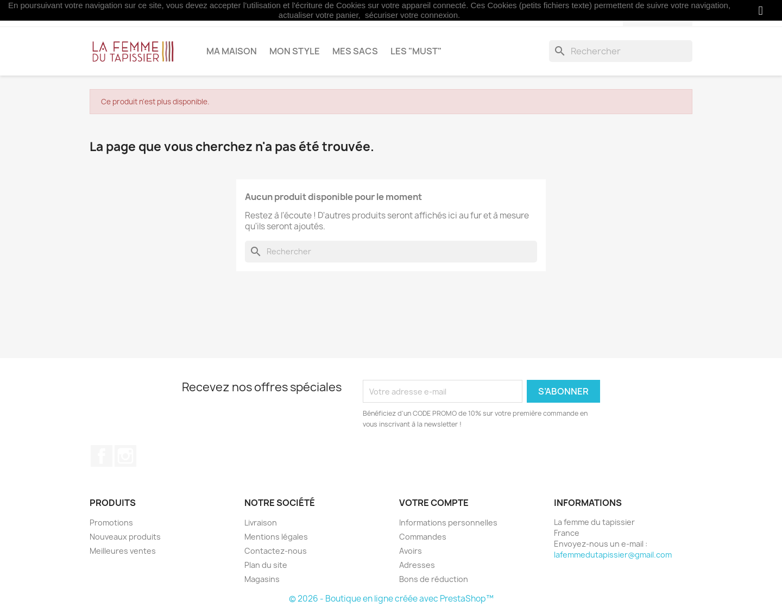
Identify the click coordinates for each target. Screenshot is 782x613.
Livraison (260, 522)
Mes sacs (355, 51)
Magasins (262, 579)
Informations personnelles (448, 522)
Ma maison (231, 51)
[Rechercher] (620, 51)
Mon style (294, 51)
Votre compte (434, 503)
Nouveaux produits (125, 536)
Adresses (417, 565)
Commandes (422, 536)
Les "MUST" (416, 51)
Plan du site (265, 565)
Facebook (101, 456)
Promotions (111, 522)
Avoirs (410, 551)
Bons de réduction (433, 579)
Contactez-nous (275, 551)
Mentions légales (276, 536)
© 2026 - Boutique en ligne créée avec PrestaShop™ (391, 598)
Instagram (125, 456)
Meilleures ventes (123, 551)
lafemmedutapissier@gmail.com (613, 554)
